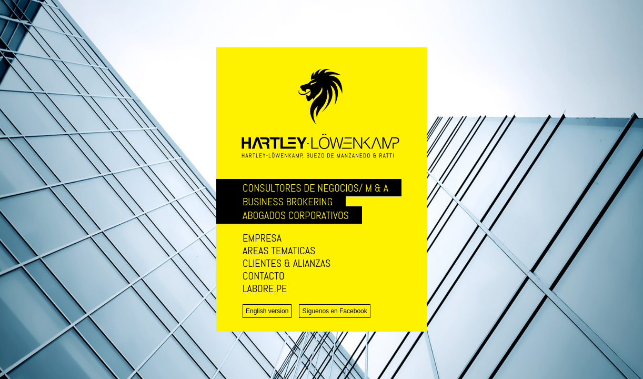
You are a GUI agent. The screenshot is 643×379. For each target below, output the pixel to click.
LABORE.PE (265, 288)
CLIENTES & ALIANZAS (286, 263)
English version (267, 311)
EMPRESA (262, 238)
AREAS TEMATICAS (279, 250)
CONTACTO (264, 276)
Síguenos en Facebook (334, 311)
